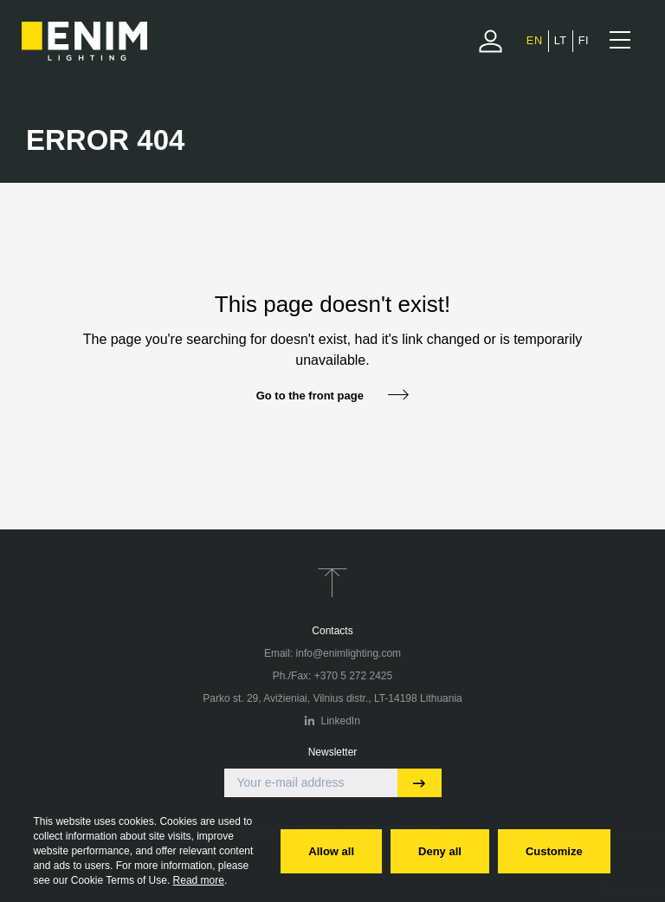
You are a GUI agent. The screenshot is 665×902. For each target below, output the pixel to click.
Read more (198, 880)
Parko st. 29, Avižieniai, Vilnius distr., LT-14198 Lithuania (332, 698)
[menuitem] (534, 40)
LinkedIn (332, 721)
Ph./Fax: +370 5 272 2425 (332, 676)
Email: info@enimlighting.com (332, 653)
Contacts (332, 631)
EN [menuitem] (534, 40)
